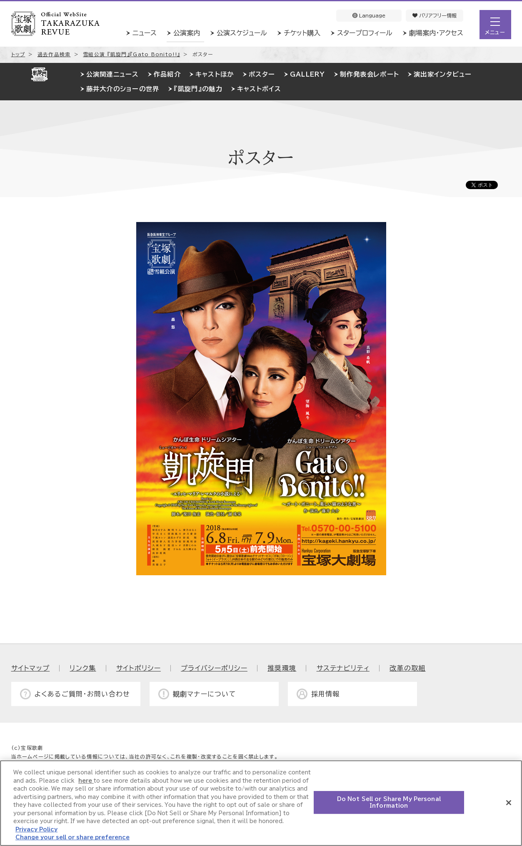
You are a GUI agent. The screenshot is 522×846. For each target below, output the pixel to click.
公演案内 (186, 33)
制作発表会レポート (370, 74)
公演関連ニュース (112, 74)
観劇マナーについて (205, 694)
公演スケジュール (242, 33)
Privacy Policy (36, 829)
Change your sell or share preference (72, 837)
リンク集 (83, 668)
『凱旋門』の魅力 (198, 89)
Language (368, 15)
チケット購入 (302, 33)
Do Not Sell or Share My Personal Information (389, 802)
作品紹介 (167, 74)
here (86, 781)
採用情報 (325, 694)
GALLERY (307, 74)
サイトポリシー (138, 668)
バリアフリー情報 (434, 15)
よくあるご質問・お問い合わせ (82, 694)
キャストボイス (259, 89)
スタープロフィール (364, 33)
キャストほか (214, 74)
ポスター (262, 74)
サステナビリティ (343, 668)
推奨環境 (281, 668)
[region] (261, 803)
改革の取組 (407, 668)
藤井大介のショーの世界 (123, 89)
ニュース (144, 33)
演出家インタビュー (443, 74)
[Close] (509, 803)
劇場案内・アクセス (436, 33)
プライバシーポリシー (214, 668)
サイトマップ (30, 668)
